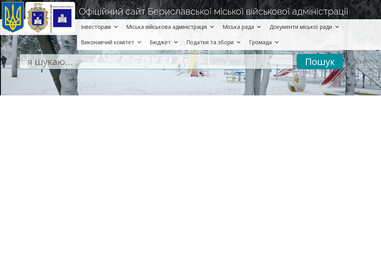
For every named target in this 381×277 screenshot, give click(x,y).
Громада (264, 42)
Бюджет (164, 42)
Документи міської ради (304, 26)
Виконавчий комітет (111, 42)
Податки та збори (213, 42)
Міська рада (242, 26)
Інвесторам (100, 26)
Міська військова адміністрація (170, 26)
